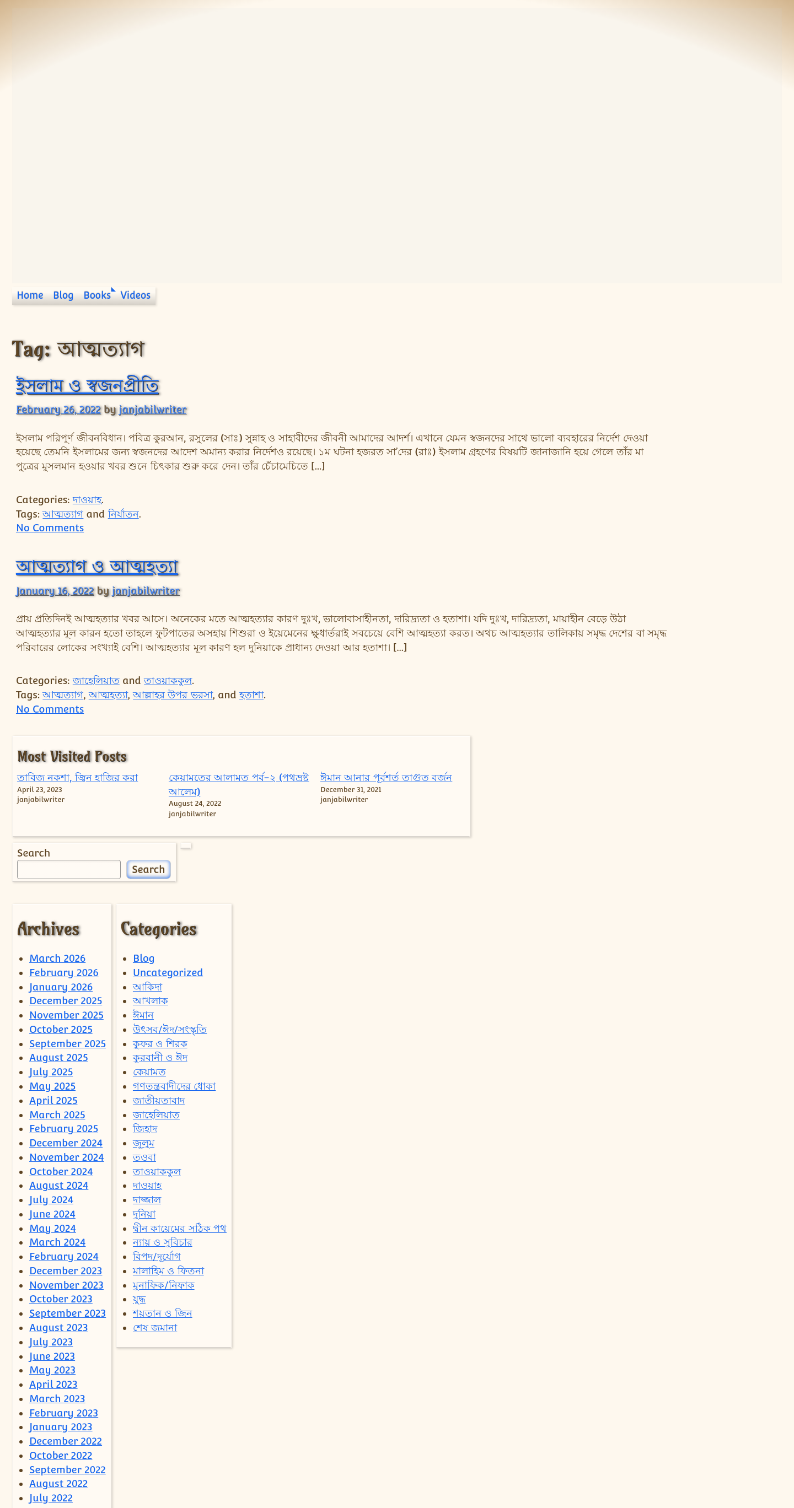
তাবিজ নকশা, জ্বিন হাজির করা (622, 377)
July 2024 (51, 1062)
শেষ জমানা (155, 1189)
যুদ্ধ (139, 1161)
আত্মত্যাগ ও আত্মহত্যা (97, 566)
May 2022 (52, 1388)
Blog (63, 295)
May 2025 (52, 948)
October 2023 (61, 1161)
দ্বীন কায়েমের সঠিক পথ (180, 1090)
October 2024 (61, 1034)
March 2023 (57, 1261)
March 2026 (57, 820)
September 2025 (67, 906)
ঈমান (143, 877)
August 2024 (58, 1048)
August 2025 (58, 920)
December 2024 (66, 1005)
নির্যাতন (123, 514)
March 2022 (57, 1417)
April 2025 (53, 962)
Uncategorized (168, 835)
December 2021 (65, 1460)
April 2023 (53, 1246)
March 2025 (57, 977)
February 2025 (63, 991)
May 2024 (52, 1090)
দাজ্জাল (147, 1062)
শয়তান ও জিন (162, 1175)
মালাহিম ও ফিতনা (168, 1133)
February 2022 (63, 1431)
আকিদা (147, 849)
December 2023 (65, 1133)
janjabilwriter (152, 409)
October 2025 (61, 891)
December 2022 (65, 1303)
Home (30, 295)
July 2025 (51, 934)
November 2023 (66, 1147)
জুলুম (143, 1005)
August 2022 (58, 1346)
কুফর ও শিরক (160, 906)
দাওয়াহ (87, 499)
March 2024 (57, 1105)
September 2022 (67, 1332)
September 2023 (67, 1175)
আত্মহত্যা (108, 709)
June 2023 (52, 1218)
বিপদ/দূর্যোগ (157, 1118)
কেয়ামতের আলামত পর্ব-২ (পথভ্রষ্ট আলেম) (677, 391)
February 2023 (63, 1275)
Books (97, 295)
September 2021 (67, 1474)
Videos (136, 295)
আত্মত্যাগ (62, 514)
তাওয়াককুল (168, 695)
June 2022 (52, 1374)
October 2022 (60, 1317)
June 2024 (52, 1076)
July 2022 (51, 1360)
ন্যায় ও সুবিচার (162, 1105)
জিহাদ (145, 991)
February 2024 (64, 1118)
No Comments (50, 528)
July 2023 (51, 1204)
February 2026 (64, 835)
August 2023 (58, 1189)
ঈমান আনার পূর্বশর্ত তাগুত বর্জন (743, 377)
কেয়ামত (149, 934)
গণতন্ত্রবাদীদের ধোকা (174, 948)
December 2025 (65, 863)
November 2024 (66, 1019)
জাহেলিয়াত (96, 695)
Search (611, 481)
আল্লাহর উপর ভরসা (173, 709)
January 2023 (61, 1289)
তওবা (144, 1019)
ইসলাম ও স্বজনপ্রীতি (87, 385)
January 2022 (60, 1445)
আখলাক (150, 863)
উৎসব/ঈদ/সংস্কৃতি (170, 891)
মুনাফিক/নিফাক (164, 1147)
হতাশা (251, 709)
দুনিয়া (144, 1076)
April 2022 (53, 1403)
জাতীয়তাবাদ (159, 962)
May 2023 (52, 1232)
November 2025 (66, 877)
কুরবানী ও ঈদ (160, 920)
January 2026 (61, 849)
